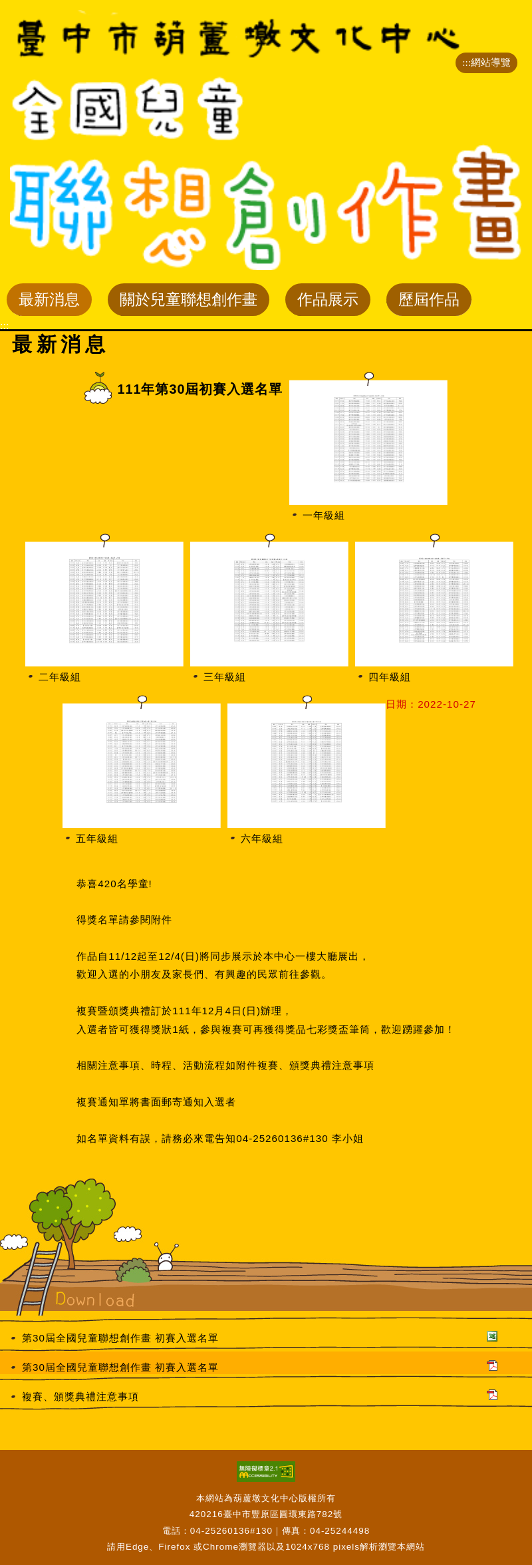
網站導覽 (491, 62)
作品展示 (327, 302)
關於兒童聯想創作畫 (188, 302)
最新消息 (49, 302)
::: (466, 62)
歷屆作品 (429, 302)
